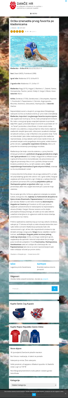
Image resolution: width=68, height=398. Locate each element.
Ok (34, 394)
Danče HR (26, 4)
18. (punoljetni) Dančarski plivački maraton (26, 353)
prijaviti (45, 279)
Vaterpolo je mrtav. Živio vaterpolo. (23, 361)
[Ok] (66, 394)
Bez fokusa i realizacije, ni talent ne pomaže (26, 357)
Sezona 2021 (36, 254)
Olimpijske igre (22, 254)
